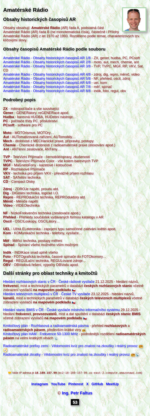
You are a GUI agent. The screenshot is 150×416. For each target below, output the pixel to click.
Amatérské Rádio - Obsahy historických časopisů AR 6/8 (47, 83)
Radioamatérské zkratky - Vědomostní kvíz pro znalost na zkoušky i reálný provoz (66, 354)
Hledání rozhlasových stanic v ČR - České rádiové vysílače (49, 282)
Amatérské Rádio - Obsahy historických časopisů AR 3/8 (47, 66)
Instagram (39, 384)
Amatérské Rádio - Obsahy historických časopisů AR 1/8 (47, 58)
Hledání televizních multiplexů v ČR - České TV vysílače (46, 294)
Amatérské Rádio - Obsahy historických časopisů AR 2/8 (47, 62)
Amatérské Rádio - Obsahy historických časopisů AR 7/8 (47, 87)
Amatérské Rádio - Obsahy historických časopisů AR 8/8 (47, 91)
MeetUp (112, 384)
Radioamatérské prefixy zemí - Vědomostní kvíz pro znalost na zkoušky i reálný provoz (70, 346)
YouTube (58, 384)
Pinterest (75, 384)
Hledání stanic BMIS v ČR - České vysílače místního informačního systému (61, 310)
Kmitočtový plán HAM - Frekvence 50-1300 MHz (40, 334)
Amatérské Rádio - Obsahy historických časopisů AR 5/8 (47, 78)
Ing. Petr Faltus (77, 393)
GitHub (97, 384)
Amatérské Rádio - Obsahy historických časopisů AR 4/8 (47, 74)
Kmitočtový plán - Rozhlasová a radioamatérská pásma (46, 326)
